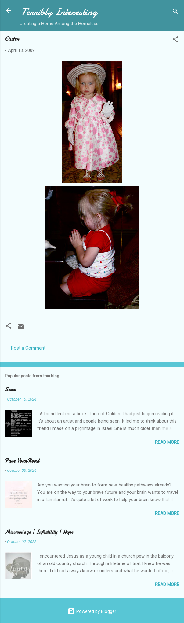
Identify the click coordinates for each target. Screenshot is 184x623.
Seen (10, 390)
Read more (167, 442)
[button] (175, 40)
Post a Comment (28, 348)
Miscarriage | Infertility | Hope (39, 532)
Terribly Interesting (59, 12)
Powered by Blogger (92, 611)
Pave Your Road (22, 461)
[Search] (175, 12)
